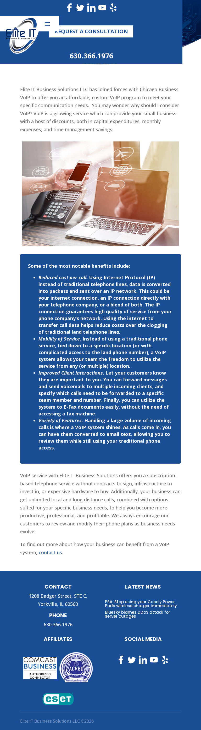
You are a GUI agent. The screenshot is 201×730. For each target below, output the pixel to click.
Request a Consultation (91, 31)
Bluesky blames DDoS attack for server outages (137, 614)
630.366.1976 (91, 56)
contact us (50, 552)
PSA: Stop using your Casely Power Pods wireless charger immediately (141, 603)
